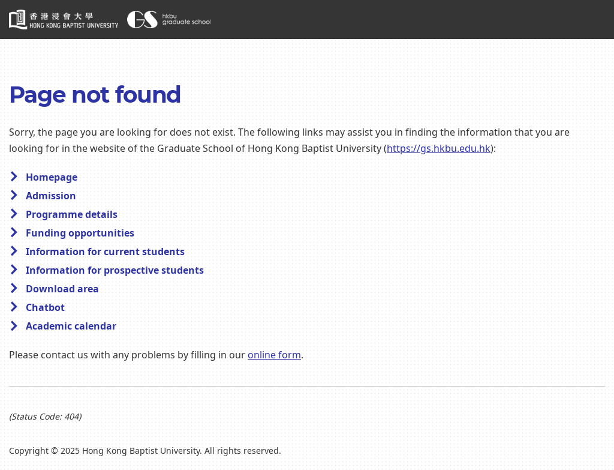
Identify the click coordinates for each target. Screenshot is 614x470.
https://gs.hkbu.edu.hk (438, 149)
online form (274, 355)
